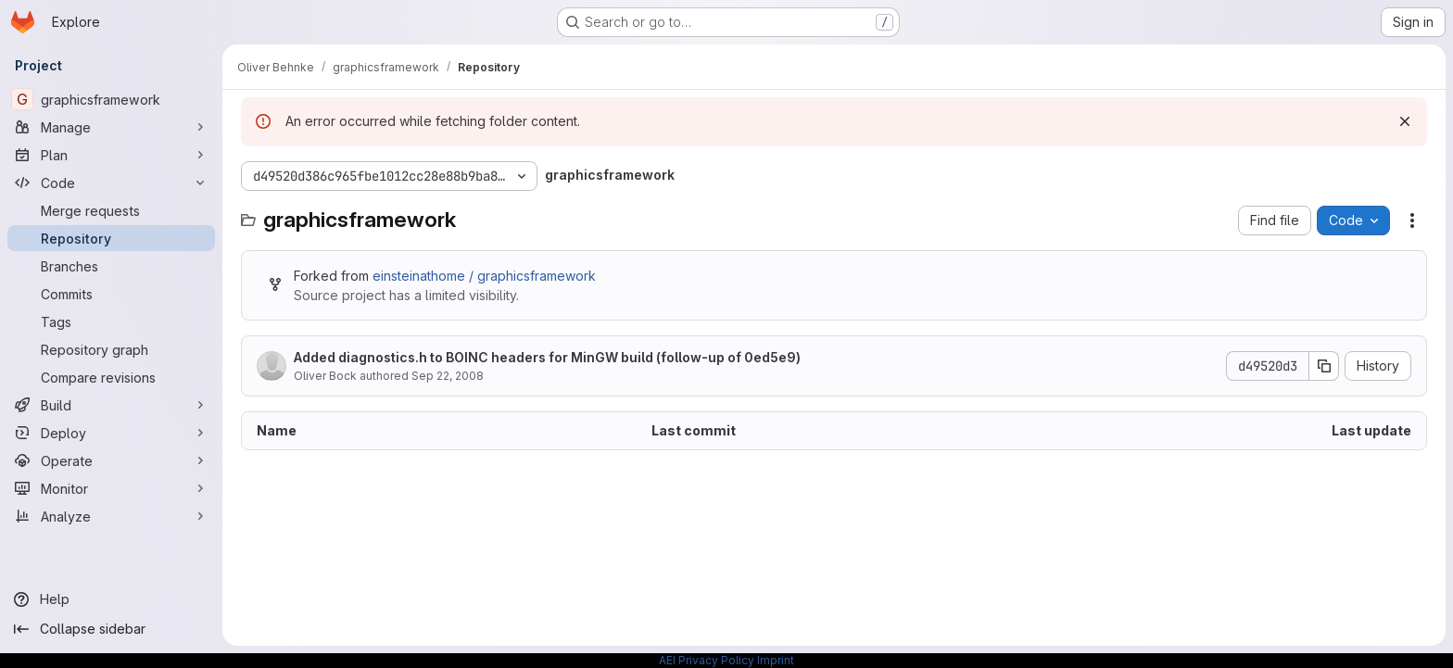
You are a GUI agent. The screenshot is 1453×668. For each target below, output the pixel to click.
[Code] (111, 182)
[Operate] (111, 460)
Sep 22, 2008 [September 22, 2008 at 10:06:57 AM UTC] (447, 376)
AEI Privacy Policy (706, 660)
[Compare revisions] (111, 377)
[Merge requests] (111, 210)
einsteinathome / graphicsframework (484, 276)
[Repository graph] (111, 349)
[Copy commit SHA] (1324, 366)
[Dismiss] (1405, 121)
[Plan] (111, 155)
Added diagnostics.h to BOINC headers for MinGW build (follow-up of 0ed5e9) (547, 357)
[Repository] (111, 238)
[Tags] (111, 321)
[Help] (111, 599)
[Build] (111, 405)
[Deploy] (111, 433)
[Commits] (111, 294)
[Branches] (111, 266)
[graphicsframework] (111, 99)
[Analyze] (111, 516)
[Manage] (111, 127)
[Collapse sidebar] (111, 629)
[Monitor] (111, 488)
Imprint (775, 660)
